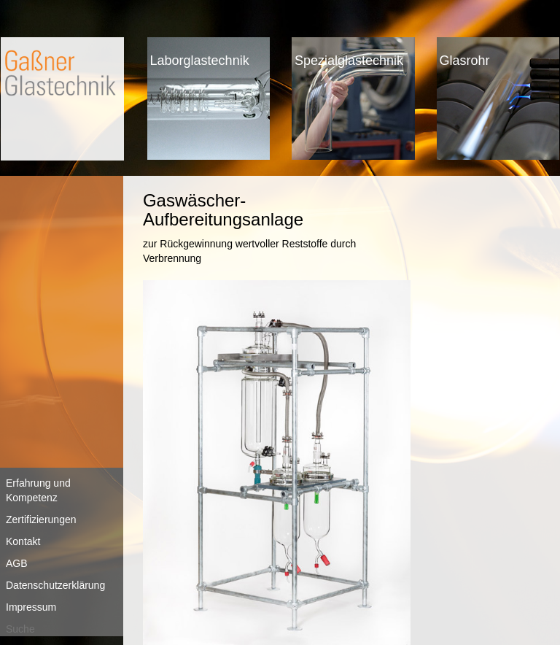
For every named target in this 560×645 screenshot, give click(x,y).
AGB (17, 563)
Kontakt (23, 541)
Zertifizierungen (41, 519)
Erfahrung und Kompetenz (38, 490)
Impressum (31, 607)
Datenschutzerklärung (55, 585)
